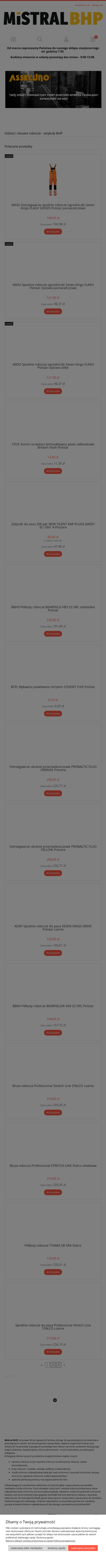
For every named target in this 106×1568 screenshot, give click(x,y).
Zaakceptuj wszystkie (83, 1548)
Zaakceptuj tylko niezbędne (26, 1548)
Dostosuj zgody (56, 1548)
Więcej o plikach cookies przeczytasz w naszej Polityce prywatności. (41, 1540)
